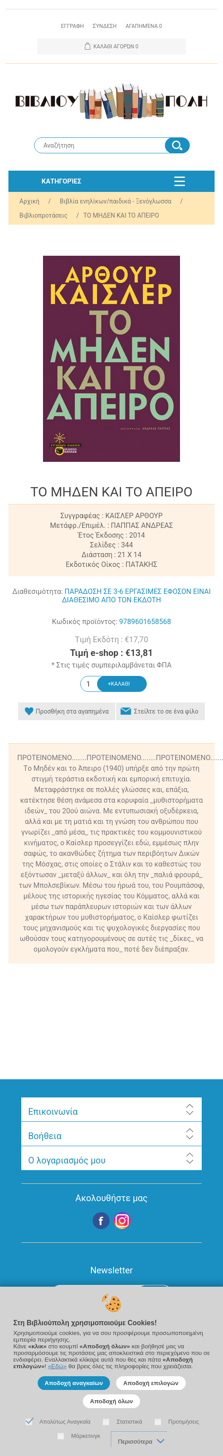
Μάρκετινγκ (86, 1436)
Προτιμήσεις (184, 1421)
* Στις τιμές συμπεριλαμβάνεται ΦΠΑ (111, 665)
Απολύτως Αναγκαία (64, 1421)
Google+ (122, 1220)
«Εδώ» (57, 1366)
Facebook (101, 1220)
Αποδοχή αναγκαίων (74, 1383)
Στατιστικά (129, 1421)
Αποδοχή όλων (111, 1401)
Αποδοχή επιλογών (151, 1383)
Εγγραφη (72, 26)
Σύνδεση (105, 26)
